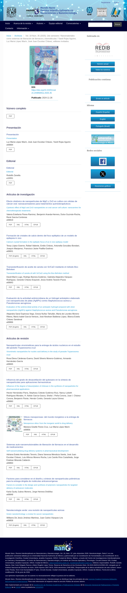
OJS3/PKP (39, 587)
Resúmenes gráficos (103, 186)
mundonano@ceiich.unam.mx (81, 563)
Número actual (102, 64)
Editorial (10, 168)
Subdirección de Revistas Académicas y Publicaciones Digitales (57, 585)
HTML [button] (27, 225)
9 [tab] (112, 56)
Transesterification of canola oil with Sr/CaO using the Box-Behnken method (37, 273)
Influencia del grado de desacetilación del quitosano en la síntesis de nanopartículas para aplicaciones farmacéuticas (38, 381)
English (103, 119)
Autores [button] (40, 23)
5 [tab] (103, 56)
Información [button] (23, 28)
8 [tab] (110, 56)
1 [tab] (95, 56)
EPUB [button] (35, 225)
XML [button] (18, 225)
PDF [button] (10, 116)
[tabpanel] (103, 45)
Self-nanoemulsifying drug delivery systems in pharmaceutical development (37, 451)
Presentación (12, 134)
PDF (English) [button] (14, 256)
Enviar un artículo (103, 99)
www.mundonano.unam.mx (59, 563)
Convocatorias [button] (73, 23)
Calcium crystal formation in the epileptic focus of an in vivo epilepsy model (37, 242)
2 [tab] (97, 56)
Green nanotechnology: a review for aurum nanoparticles (29, 514)
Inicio (7, 23)
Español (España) (103, 112)
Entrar (116, 2)
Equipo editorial (56, 23)
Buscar (117, 24)
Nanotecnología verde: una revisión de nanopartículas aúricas (35, 510)
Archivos (18, 36)
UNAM (18, 587)
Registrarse (105, 2)
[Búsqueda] (100, 24)
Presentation (11, 138)
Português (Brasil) (103, 126)
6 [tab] (105, 56)
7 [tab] (108, 56)
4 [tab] (101, 56)
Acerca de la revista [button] (23, 23)
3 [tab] (99, 56)
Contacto (9, 28)
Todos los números (102, 70)
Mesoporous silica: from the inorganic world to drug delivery (48, 423)
